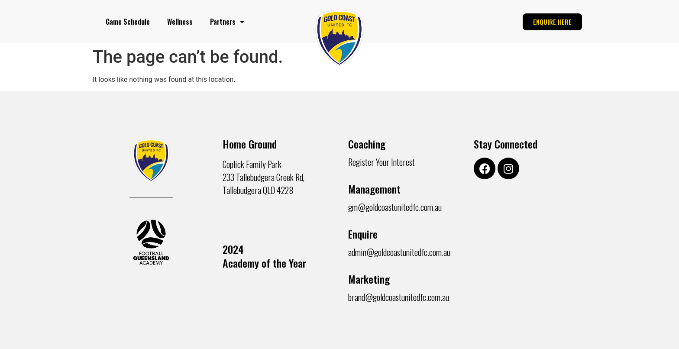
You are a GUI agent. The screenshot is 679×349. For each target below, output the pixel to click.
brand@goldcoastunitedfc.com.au (398, 297)
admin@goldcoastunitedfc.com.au (399, 252)
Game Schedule (128, 21)
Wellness (180, 21)
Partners (227, 21)
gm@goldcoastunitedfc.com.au (395, 206)
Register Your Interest (381, 161)
